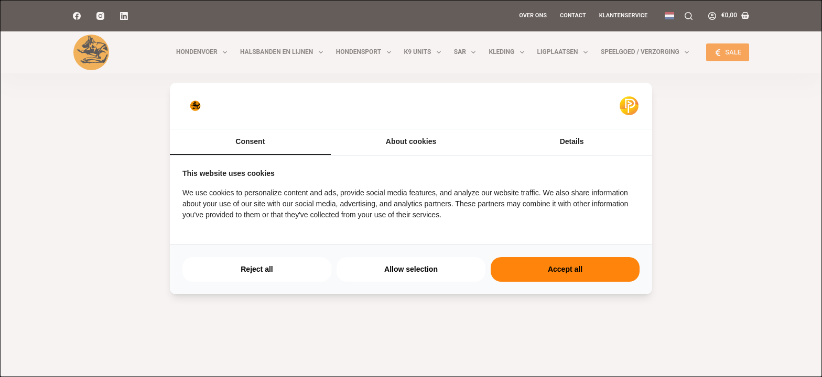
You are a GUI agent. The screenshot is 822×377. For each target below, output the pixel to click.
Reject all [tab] (257, 269)
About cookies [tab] (411, 141)
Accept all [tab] (565, 269)
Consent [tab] (250, 141)
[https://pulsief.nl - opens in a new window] (629, 105)
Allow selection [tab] (411, 269)
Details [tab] (572, 141)
